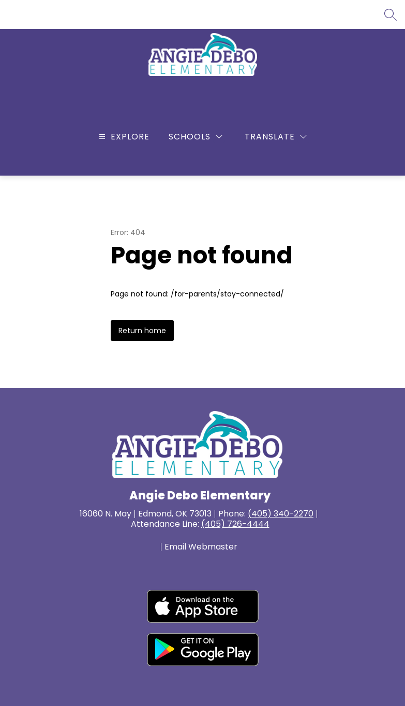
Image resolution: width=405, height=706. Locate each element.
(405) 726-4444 (235, 524)
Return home (142, 330)
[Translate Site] (275, 136)
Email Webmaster (200, 547)
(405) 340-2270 (280, 514)
